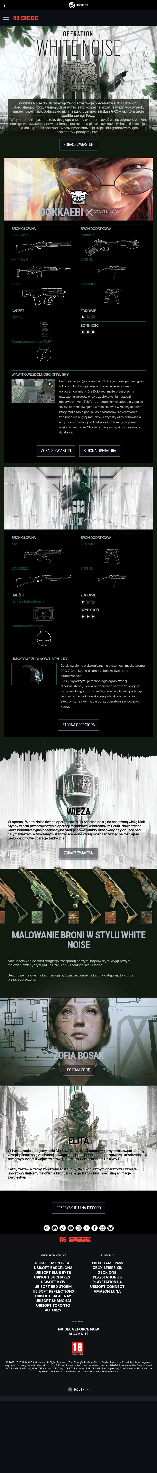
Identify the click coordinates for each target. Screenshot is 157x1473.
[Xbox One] (107, 1272)
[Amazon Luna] (107, 1291)
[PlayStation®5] (107, 1277)
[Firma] (78, 1434)
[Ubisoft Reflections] (53, 1291)
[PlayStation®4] (107, 1282)
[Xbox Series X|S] (107, 1268)
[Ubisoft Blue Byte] (53, 1272)
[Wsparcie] (78, 1444)
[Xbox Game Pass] (107, 1263)
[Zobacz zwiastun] (78, 144)
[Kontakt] (78, 1453)
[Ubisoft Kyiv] (53, 1282)
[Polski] (79, 1389)
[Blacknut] (78, 1334)
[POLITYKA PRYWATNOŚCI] (78, 1459)
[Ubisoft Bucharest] (53, 1277)
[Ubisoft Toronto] (53, 1305)
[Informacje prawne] (78, 1470)
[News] (78, 1439)
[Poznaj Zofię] (78, 1070)
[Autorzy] (53, 1310)
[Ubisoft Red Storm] (53, 1286)
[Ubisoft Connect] (78, 1429)
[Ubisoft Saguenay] (53, 1296)
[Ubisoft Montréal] (53, 1263)
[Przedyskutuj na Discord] (78, 1208)
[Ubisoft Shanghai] (53, 1301)
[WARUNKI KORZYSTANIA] (78, 1465)
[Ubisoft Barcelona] (53, 1268)
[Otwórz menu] (6, 18)
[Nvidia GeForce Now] (78, 1329)
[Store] (78, 1423)
